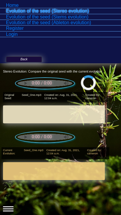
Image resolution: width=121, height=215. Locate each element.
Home (12, 5)
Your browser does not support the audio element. (45, 83)
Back (24, 59)
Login (12, 34)
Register (15, 28)
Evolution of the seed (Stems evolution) (47, 16)
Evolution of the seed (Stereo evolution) (47, 10)
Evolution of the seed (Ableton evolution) (48, 22)
